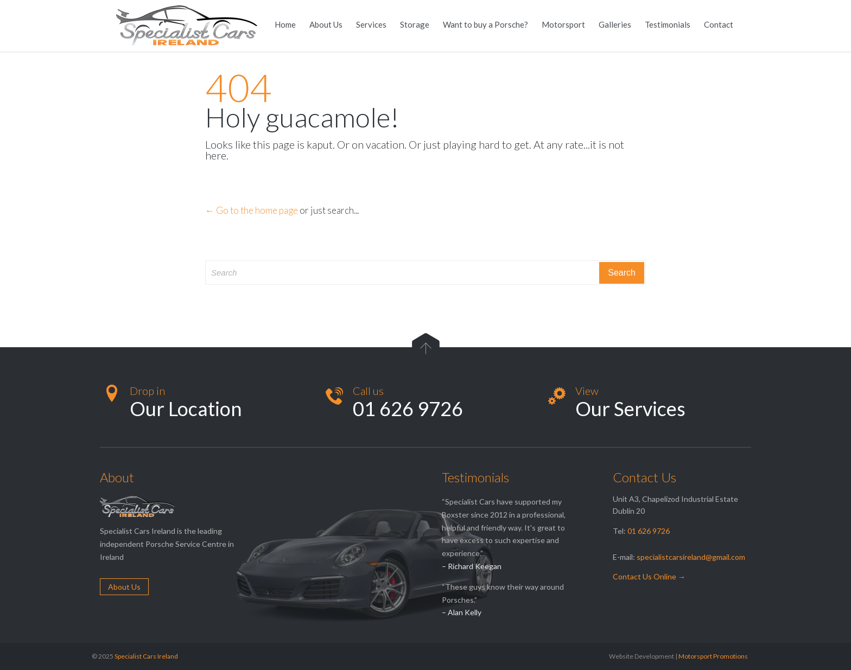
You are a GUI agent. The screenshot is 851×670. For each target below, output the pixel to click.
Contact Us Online (644, 576)
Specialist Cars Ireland (146, 656)
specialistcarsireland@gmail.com (691, 556)
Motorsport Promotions (713, 656)
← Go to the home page (251, 210)
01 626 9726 (648, 530)
